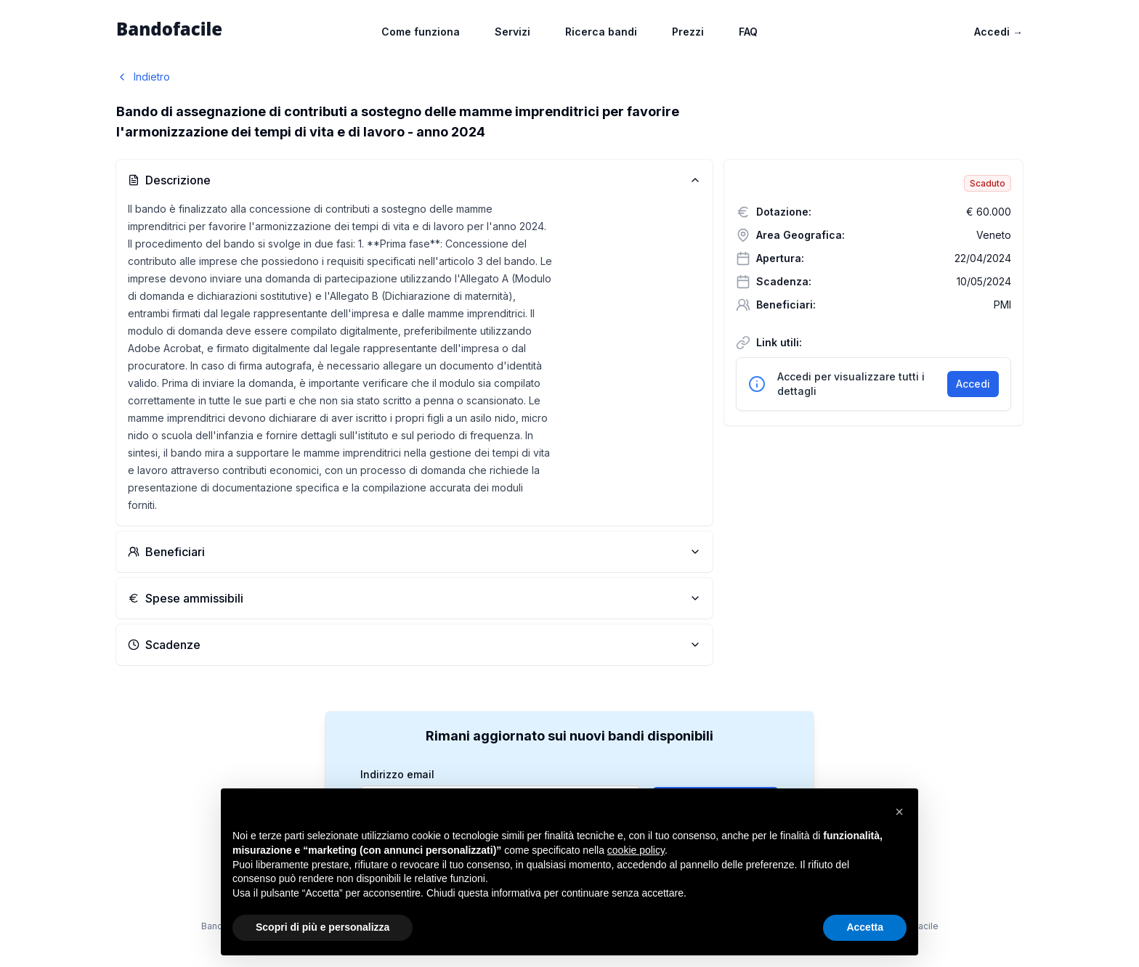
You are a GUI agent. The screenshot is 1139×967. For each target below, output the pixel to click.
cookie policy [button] (636, 850)
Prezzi (688, 31)
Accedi (998, 31)
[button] (899, 811)
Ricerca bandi (601, 31)
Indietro (143, 76)
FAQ (748, 31)
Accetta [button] (864, 927)
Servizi (512, 31)
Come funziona (420, 31)
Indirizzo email (397, 775)
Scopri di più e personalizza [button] (322, 927)
